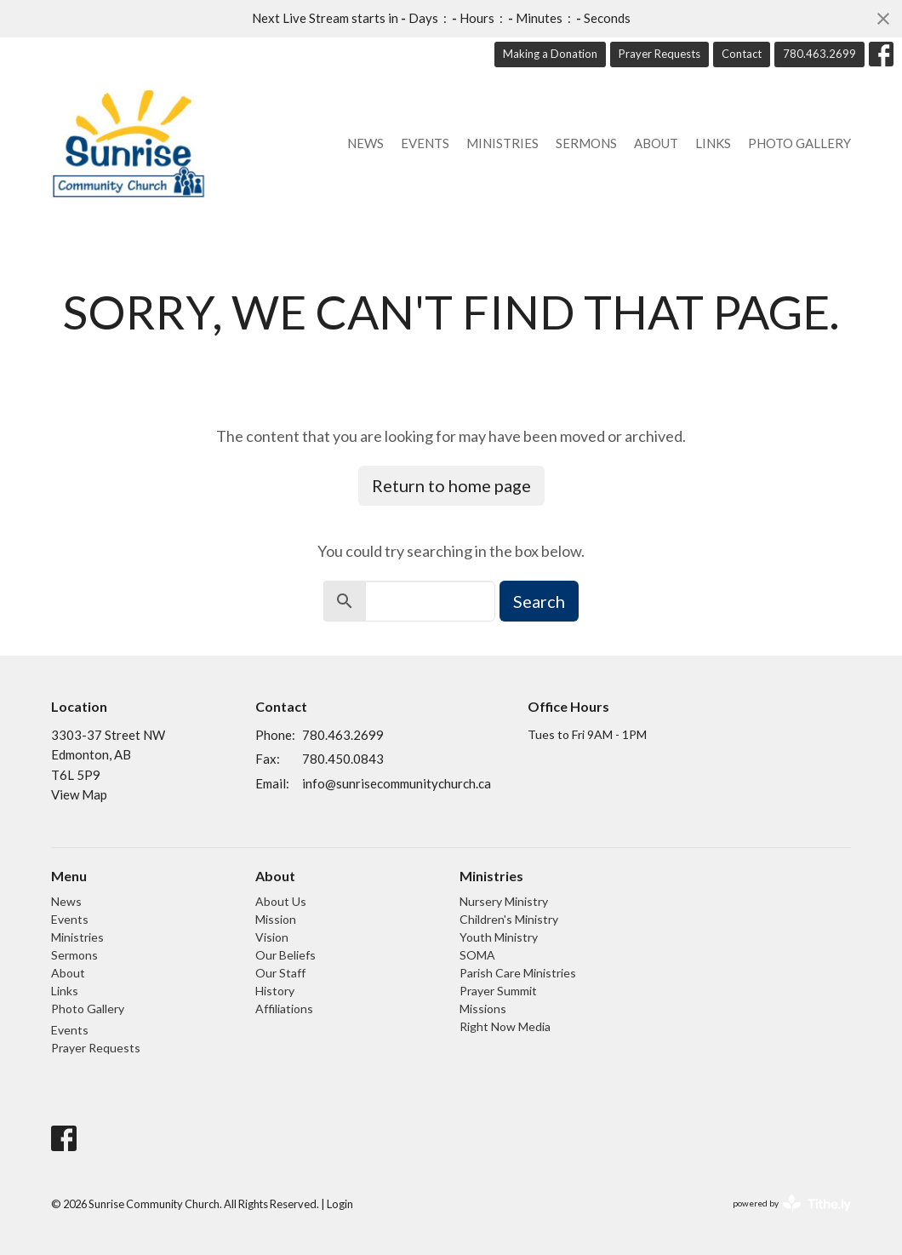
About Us (280, 901)
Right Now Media (505, 1026)
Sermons (586, 143)
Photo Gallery (799, 143)
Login (340, 1204)
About (656, 143)
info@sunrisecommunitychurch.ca (396, 783)
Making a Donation (550, 53)
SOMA (477, 955)
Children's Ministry (509, 919)
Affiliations (284, 1008)
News (365, 143)
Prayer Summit (498, 990)
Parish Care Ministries (518, 973)
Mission (275, 919)
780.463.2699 (819, 53)
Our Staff (280, 973)
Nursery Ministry (504, 901)
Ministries (502, 143)
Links (713, 143)
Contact (742, 53)
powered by (792, 1203)
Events (425, 143)
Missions (483, 1008)
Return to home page (451, 485)
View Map (79, 794)
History (274, 990)
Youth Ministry (499, 937)
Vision (271, 937)
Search (539, 601)
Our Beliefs (285, 955)
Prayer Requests (659, 53)
